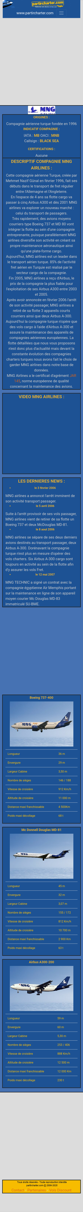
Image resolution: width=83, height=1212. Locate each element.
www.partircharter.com (35, 13)
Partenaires (36, 1190)
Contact (17, 1190)
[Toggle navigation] (61, 13)
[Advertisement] (40, 64)
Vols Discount (60, 1190)
